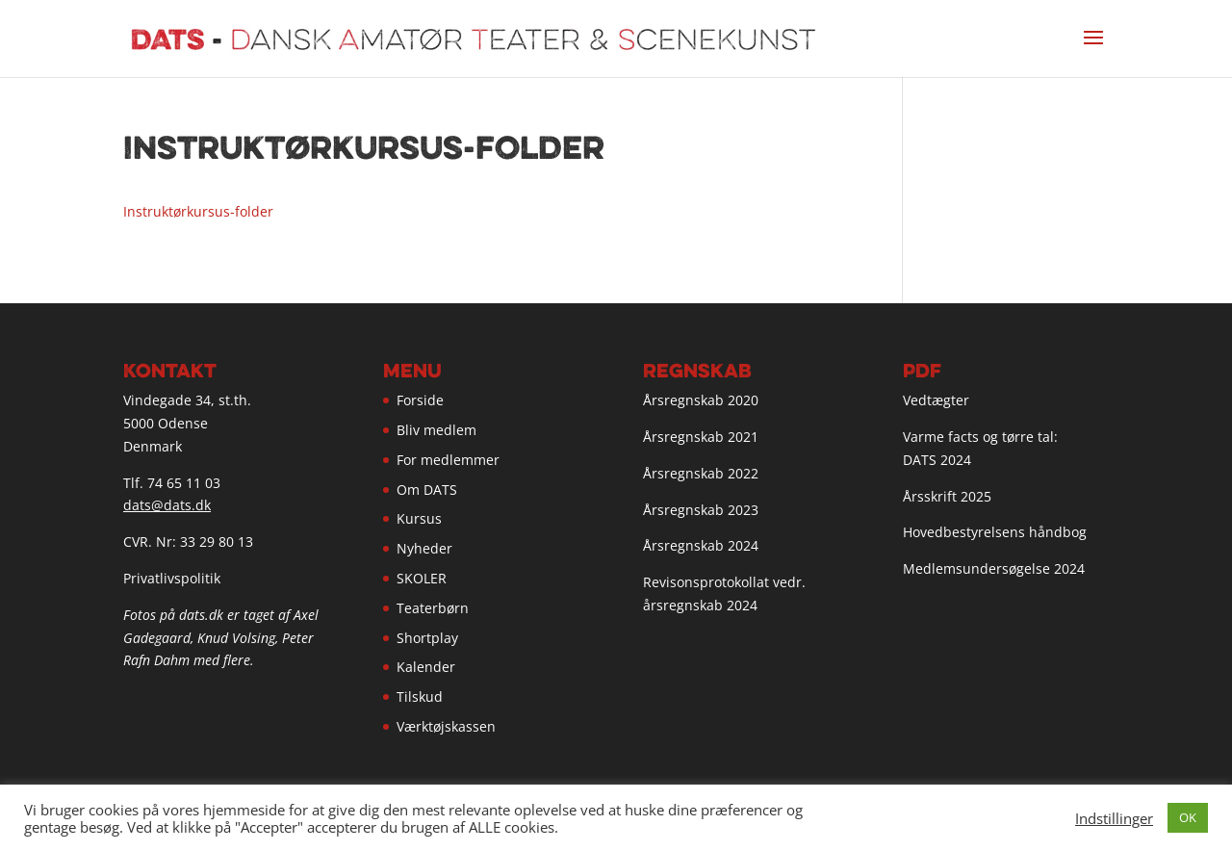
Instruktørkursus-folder (198, 211)
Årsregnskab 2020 (700, 400)
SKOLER (422, 578)
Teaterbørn (433, 608)
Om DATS (427, 489)
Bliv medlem (436, 430)
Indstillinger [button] (1114, 818)
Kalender (426, 667)
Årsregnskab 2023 (700, 510)
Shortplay (427, 638)
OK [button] (1187, 817)
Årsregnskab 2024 (700, 545)
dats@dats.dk (167, 505)
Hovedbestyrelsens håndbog (995, 532)
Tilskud (420, 696)
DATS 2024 (937, 460)
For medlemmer (448, 460)
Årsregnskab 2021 (700, 436)
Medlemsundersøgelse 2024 (994, 568)
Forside (420, 400)
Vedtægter (936, 400)
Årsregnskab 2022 (700, 473)
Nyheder (424, 548)
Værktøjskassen (446, 726)
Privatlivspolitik (171, 578)
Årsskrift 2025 (947, 496)
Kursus (419, 518)
